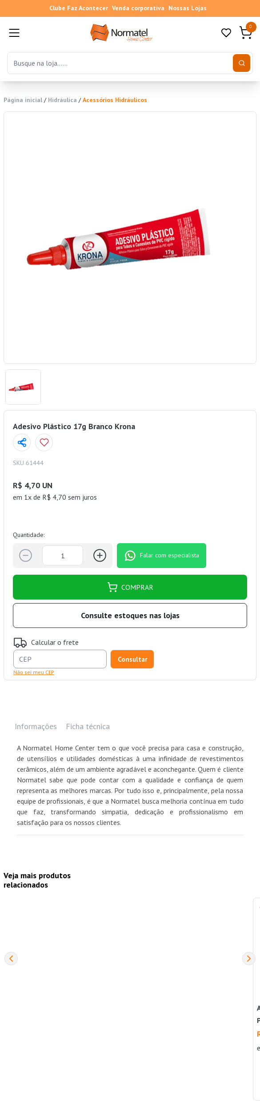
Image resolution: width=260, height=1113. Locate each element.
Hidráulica (62, 100)
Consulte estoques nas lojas (130, 615)
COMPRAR (130, 587)
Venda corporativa (138, 8)
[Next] (249, 958)
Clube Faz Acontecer (78, 8)
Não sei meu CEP (33, 672)
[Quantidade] (62, 555)
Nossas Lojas (187, 8)
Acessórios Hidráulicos (115, 100)
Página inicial (23, 100)
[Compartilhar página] (22, 442)
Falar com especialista (161, 555)
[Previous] (11, 958)
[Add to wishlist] (44, 442)
